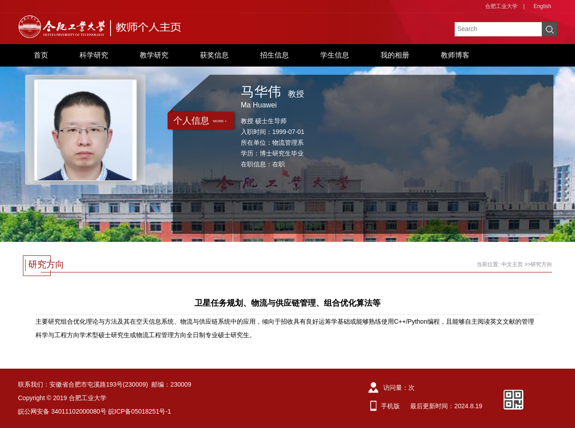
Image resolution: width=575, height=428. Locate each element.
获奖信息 (214, 55)
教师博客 (455, 55)
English (542, 6)
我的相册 (394, 55)
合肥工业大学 (501, 6)
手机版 (390, 406)
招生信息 (274, 55)
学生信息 (334, 55)
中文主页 (512, 264)
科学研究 (94, 55)
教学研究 (154, 55)
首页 (41, 55)
